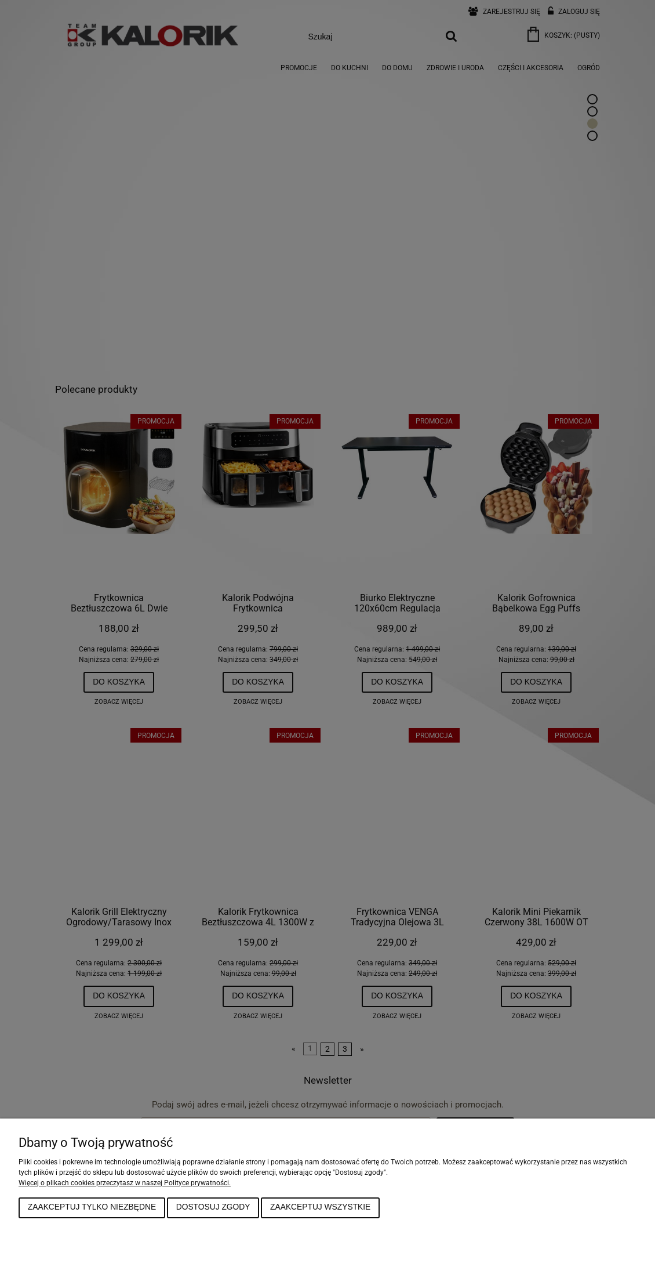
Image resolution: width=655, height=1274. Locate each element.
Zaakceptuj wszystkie (320, 1207)
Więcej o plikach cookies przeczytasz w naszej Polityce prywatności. (125, 1183)
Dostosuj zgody (213, 1207)
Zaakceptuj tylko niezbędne (92, 1207)
